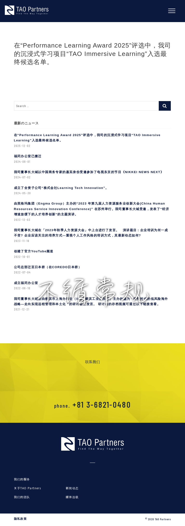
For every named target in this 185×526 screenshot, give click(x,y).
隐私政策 (20, 518)
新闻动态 (72, 488)
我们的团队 (22, 497)
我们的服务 (22, 479)
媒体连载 (72, 497)
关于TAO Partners (27, 488)
